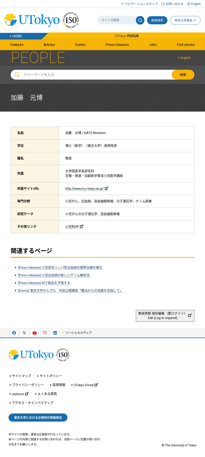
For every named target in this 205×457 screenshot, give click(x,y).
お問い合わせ (174, 3)
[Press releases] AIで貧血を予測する (44, 283)
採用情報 (58, 385)
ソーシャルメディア (78, 332)
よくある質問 (47, 394)
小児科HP (74, 226)
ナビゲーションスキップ (141, 3)
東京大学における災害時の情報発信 (38, 417)
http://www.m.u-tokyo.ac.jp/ (86, 189)
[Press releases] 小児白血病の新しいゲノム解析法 (54, 275)
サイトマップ (21, 376)
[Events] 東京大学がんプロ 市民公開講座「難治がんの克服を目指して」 (70, 291)
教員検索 (157, 20)
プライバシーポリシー (28, 385)
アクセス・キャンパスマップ (32, 403)
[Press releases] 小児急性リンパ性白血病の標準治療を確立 (60, 267)
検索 (183, 75)
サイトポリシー (51, 376)
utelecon (20, 394)
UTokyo (127, 36)
